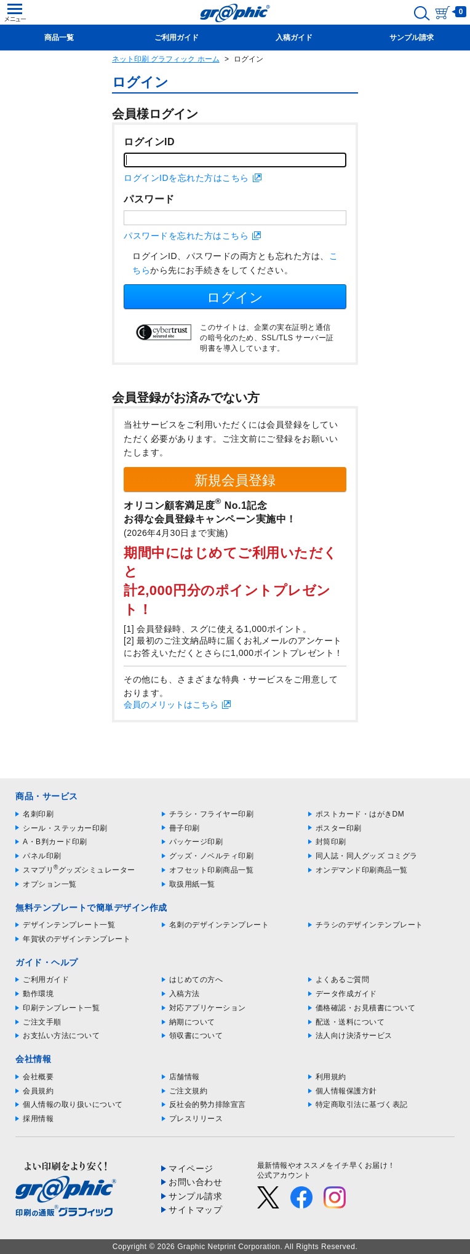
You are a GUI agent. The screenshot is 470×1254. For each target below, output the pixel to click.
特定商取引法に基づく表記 (362, 1104)
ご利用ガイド (46, 979)
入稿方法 (184, 993)
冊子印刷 (184, 828)
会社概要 (38, 1076)
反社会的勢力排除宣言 (207, 1104)
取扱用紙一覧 (192, 884)
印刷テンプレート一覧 (61, 1008)
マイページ (191, 1168)
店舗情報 (184, 1076)
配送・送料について (350, 1022)
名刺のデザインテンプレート (219, 925)
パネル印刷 (42, 856)
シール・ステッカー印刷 (65, 828)
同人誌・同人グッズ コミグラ (367, 856)
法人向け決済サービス (354, 1035)
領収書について (196, 1035)
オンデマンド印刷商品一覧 (362, 870)
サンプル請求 (195, 1196)
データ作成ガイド (346, 993)
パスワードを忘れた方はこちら (186, 236)
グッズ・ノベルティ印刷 (211, 856)
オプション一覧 (50, 884)
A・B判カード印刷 (55, 841)
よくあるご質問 (343, 979)
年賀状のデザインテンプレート (76, 939)
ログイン (235, 297)
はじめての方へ (196, 979)
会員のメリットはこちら (171, 704)
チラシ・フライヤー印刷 (211, 814)
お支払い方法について (61, 1035)
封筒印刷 (331, 841)
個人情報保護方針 (346, 1091)
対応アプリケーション (207, 1008)
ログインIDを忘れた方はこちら (186, 178)
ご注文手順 (42, 1022)
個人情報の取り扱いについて (73, 1104)
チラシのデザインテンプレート (369, 925)
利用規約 (331, 1076)
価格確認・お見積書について (366, 1008)
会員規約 (38, 1091)
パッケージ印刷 (196, 841)
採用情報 (38, 1118)
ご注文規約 (188, 1091)
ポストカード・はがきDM (360, 814)
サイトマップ (195, 1210)
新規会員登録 (235, 480)
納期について (192, 1022)
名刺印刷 (38, 814)
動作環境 (38, 993)
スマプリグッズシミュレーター (79, 870)
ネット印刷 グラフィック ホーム (166, 59)
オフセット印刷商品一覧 (211, 870)
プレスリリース (196, 1118)
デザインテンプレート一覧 (69, 925)
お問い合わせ (195, 1182)
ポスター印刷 (339, 828)
